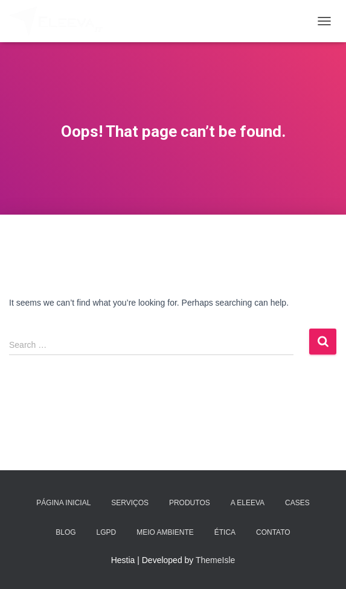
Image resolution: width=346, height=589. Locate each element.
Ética (224, 532)
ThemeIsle (215, 560)
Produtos (189, 503)
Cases (297, 503)
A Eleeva (247, 503)
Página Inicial (63, 503)
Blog (65, 532)
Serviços (130, 503)
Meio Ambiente (165, 532)
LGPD (107, 532)
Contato (273, 532)
